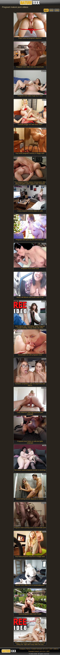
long (57, 10)
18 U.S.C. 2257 (47, 649)
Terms (28, 649)
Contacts (22, 649)
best (46, 10)
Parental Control (33, 651)
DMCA (56, 649)
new (51, 10)
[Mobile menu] (1, 2)
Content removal (36, 649)
